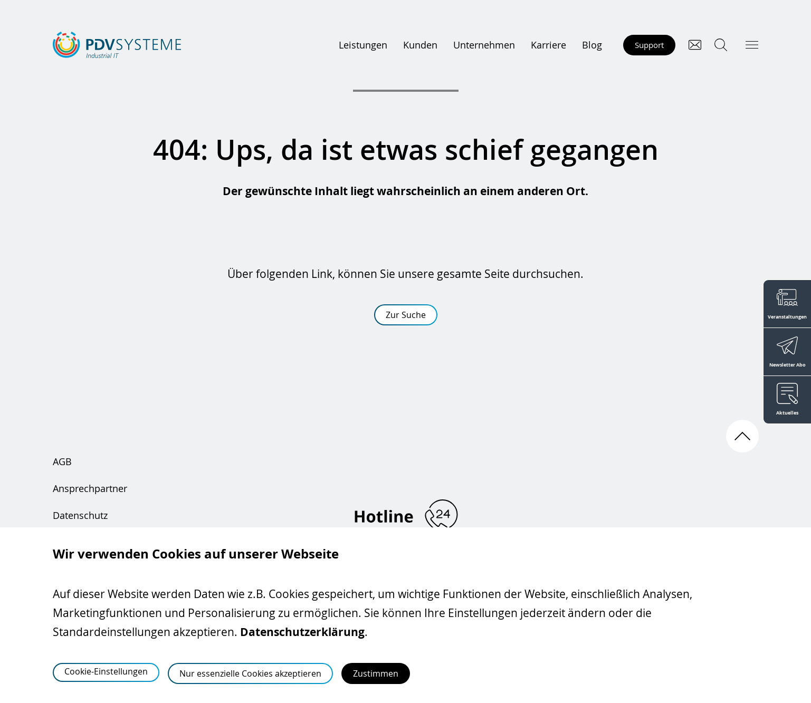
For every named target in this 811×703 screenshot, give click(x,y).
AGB (62, 461)
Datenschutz (80, 515)
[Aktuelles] (787, 400)
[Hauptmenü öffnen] (752, 44)
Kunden (420, 45)
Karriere (548, 45)
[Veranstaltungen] (787, 304)
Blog (592, 45)
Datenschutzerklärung (302, 632)
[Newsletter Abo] (787, 352)
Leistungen (363, 45)
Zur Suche (406, 315)
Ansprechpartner (90, 488)
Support (649, 45)
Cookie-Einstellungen (106, 671)
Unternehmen (484, 45)
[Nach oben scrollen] (742, 436)
